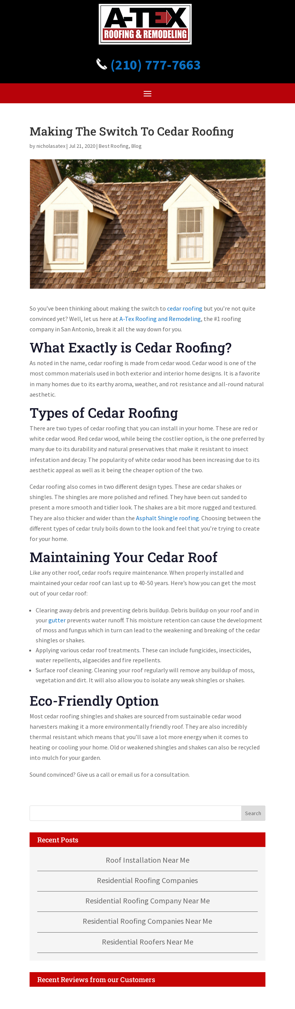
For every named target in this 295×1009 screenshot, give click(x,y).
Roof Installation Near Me (147, 860)
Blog (136, 145)
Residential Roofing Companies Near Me (147, 921)
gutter (57, 620)
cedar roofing (184, 308)
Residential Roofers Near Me (147, 941)
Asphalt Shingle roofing (167, 518)
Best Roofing (114, 145)
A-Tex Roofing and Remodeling (160, 319)
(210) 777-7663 (147, 64)
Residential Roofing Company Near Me (147, 900)
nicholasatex (50, 145)
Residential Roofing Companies (147, 880)
